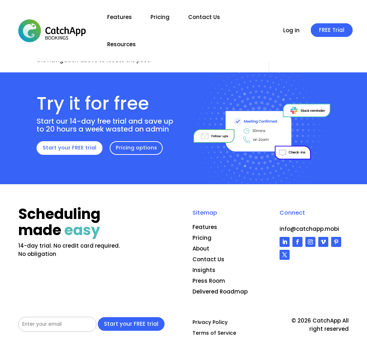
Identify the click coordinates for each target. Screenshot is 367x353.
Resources (121, 44)
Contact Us (204, 17)
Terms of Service (214, 333)
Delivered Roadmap (220, 291)
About (200, 248)
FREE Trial (331, 30)
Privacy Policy (210, 323)
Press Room (208, 281)
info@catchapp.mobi (309, 229)
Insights (203, 270)
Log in (291, 31)
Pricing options (137, 148)
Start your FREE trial (70, 148)
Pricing (160, 17)
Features (119, 17)
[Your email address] (57, 324)
